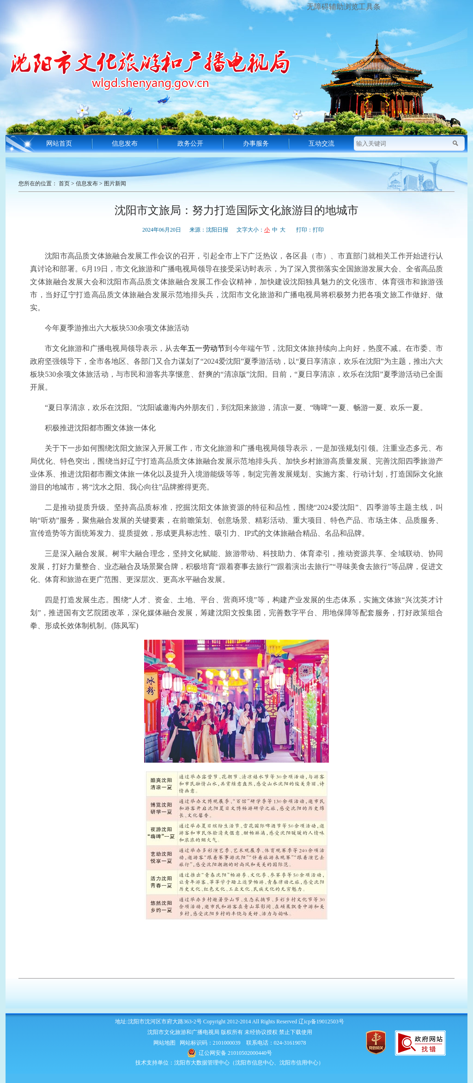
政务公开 (190, 143)
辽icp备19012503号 (321, 1021)
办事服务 (256, 143)
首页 (64, 183)
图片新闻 (115, 183)
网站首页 (59, 143)
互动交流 (321, 143)
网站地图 (164, 1043)
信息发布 (125, 143)
